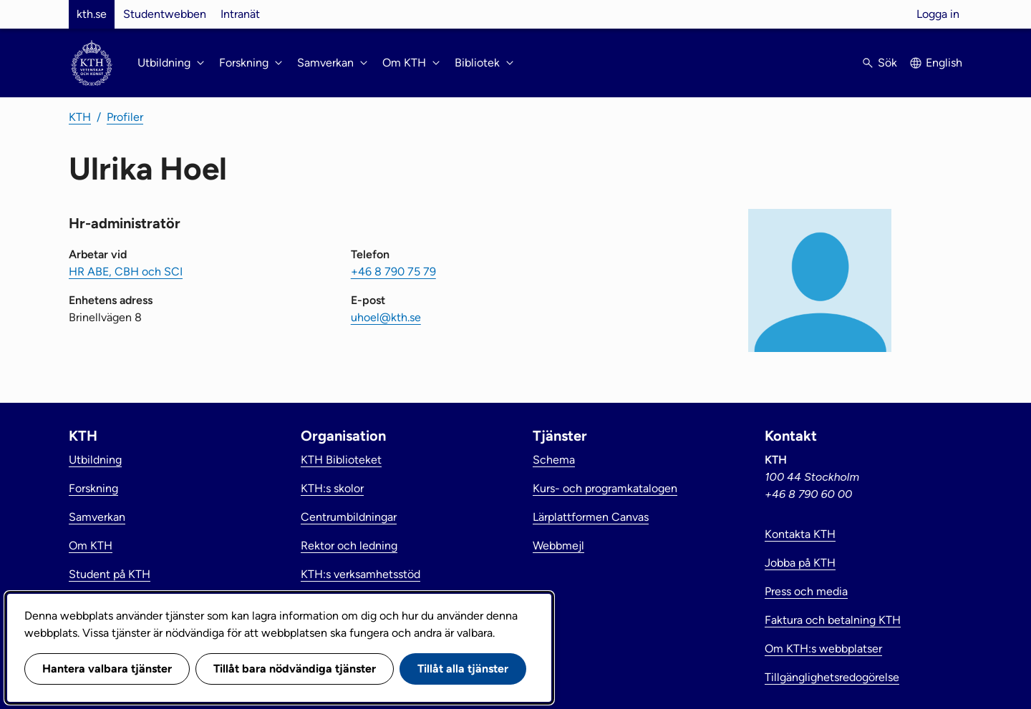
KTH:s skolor (332, 488)
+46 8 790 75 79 (393, 271)
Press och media (806, 591)
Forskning (93, 488)
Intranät (240, 14)
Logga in (937, 14)
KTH (80, 117)
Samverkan (97, 517)
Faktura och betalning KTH (833, 620)
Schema (554, 459)
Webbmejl (558, 545)
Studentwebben (164, 14)
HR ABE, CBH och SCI (126, 271)
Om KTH (90, 545)
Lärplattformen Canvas (591, 517)
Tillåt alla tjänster (462, 668)
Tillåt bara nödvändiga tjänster (294, 668)
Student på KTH (109, 574)
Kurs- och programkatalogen (605, 488)
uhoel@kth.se (386, 317)
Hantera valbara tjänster (107, 668)
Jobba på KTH (800, 562)
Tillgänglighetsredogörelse (832, 677)
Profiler (125, 117)
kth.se (92, 14)
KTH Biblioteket (341, 459)
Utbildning (95, 459)
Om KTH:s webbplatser (823, 648)
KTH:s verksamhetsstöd (360, 574)
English (944, 62)
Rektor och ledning (349, 545)
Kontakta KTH (800, 534)
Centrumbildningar (349, 517)
